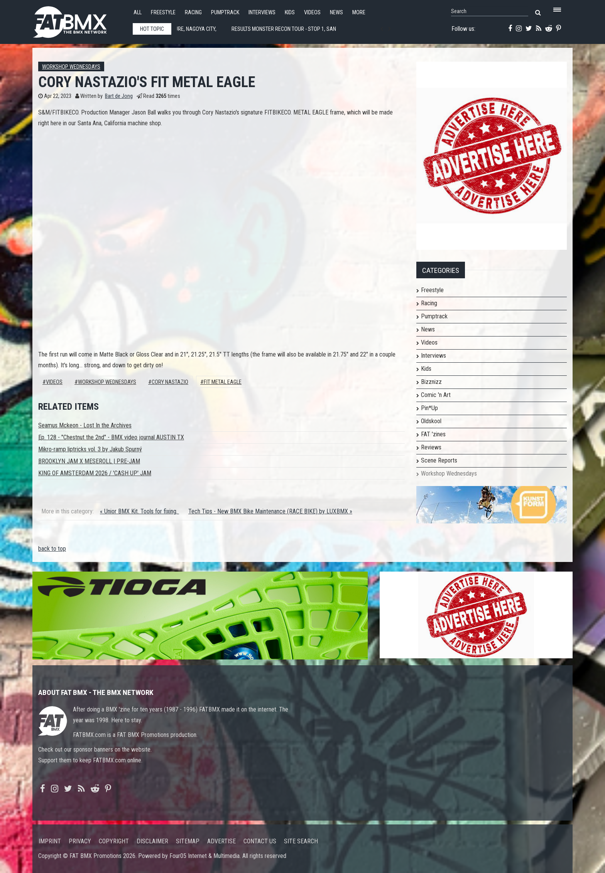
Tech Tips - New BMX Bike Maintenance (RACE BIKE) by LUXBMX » (270, 511)
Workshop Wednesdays (71, 67)
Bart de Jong (119, 96)
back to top (52, 548)
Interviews (261, 12)
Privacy (80, 841)
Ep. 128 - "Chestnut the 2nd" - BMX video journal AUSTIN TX (111, 437)
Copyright (114, 841)
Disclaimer (152, 841)
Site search (301, 841)
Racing (193, 12)
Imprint (50, 841)
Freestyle (163, 12)
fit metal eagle (223, 382)
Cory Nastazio (170, 382)
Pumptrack (225, 12)
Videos (312, 12)
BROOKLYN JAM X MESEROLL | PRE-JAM (89, 461)
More (358, 12)
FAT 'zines (433, 434)
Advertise (221, 841)
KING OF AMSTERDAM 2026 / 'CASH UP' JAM (94, 473)
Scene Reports (439, 460)
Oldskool (431, 421)
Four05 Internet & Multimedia (204, 856)
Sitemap (187, 841)
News (336, 12)
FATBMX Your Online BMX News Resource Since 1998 (78, 20)
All (138, 12)
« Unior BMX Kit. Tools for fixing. (139, 511)
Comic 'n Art (436, 395)
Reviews (431, 447)
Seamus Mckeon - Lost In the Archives (85, 425)
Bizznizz (431, 381)
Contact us (259, 841)
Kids (290, 12)
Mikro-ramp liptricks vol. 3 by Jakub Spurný (90, 449)
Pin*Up (429, 408)
